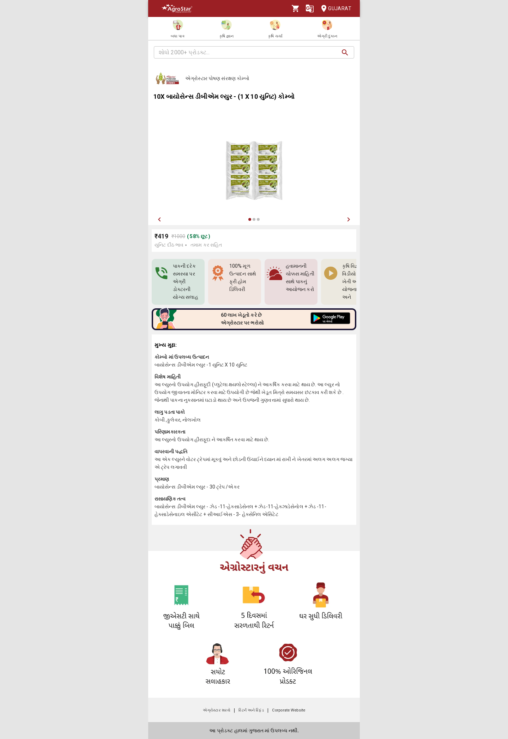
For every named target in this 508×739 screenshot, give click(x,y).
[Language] (310, 8)
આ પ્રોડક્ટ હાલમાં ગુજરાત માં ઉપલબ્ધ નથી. (254, 730)
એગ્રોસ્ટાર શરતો (216, 710)
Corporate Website (288, 710)
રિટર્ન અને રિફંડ (251, 710)
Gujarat (334, 8)
